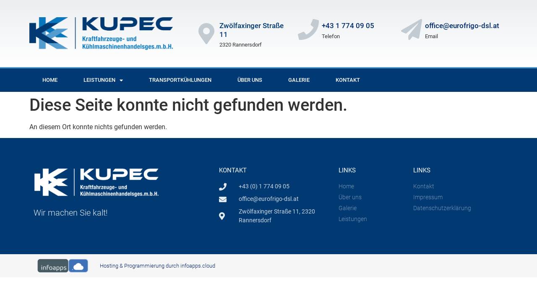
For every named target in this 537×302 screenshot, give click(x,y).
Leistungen (103, 80)
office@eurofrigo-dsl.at (462, 25)
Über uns (249, 80)
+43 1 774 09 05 (348, 25)
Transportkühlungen (180, 80)
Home (49, 80)
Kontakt (348, 80)
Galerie (299, 80)
